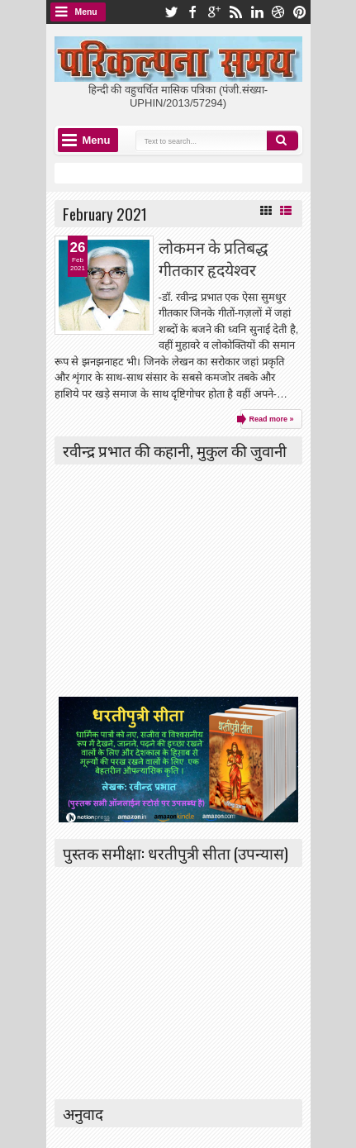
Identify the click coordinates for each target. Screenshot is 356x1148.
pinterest (300, 12)
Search (282, 140)
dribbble (278, 12)
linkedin (257, 12)
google (214, 12)
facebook (192, 12)
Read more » (271, 419)
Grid (266, 210)
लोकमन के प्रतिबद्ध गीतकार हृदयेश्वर (213, 258)
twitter (171, 12)
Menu (86, 12)
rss (235, 12)
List (286, 210)
